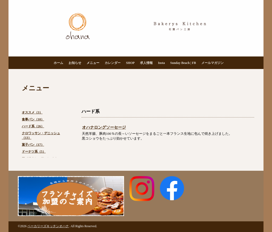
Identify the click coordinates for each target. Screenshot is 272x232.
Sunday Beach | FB (183, 63)
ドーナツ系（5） (34, 151)
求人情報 (146, 63)
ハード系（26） (33, 126)
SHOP (130, 63)
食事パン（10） (33, 119)
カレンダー (113, 63)
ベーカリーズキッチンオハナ (48, 226)
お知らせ (75, 63)
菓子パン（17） (33, 144)
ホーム (58, 63)
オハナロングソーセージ (104, 127)
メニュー (93, 63)
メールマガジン (212, 63)
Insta (161, 63)
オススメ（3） (32, 112)
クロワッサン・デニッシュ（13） (41, 135)
